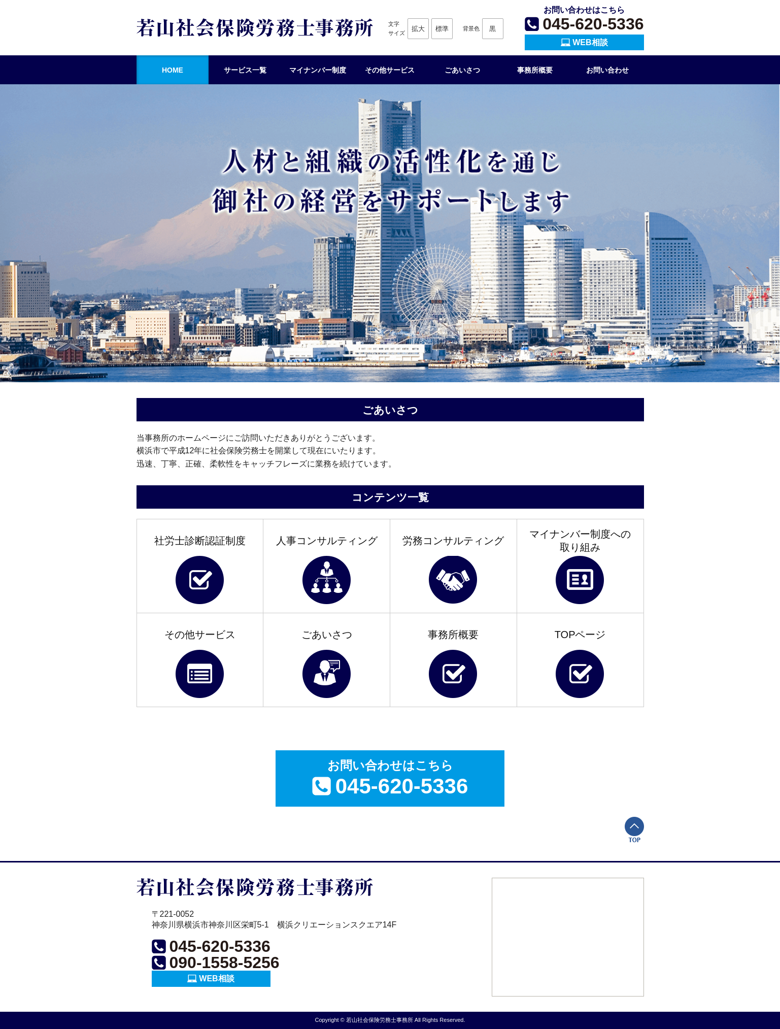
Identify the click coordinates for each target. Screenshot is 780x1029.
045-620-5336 (592, 24)
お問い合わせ (607, 70)
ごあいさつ (462, 70)
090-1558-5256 (224, 962)
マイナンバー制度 (317, 70)
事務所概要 (535, 70)
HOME (172, 70)
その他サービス (390, 70)
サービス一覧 (245, 70)
